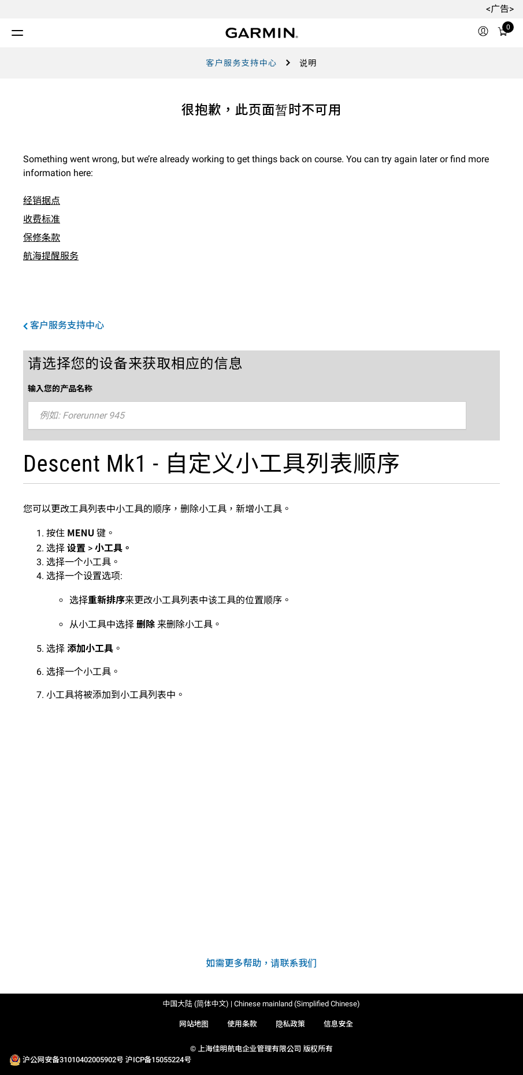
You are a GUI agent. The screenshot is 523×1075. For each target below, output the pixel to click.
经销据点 (41, 200)
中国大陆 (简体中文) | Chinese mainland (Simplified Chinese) (262, 1003)
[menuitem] (483, 32)
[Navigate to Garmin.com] (261, 32)
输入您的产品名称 (60, 388)
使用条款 (242, 1024)
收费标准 (41, 219)
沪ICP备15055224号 (158, 1059)
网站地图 (194, 1024)
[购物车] (502, 33)
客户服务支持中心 (241, 63)
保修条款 (41, 237)
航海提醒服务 (51, 256)
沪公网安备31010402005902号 (73, 1059)
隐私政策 (290, 1024)
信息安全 (338, 1024)
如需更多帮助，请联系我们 (261, 963)
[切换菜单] (7, 30)
